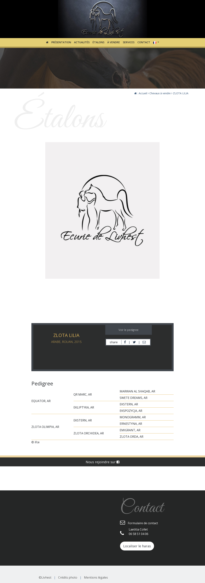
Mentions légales (96, 577)
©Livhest (45, 577)
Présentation (61, 42)
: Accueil (140, 93)
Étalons (98, 42)
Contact (143, 42)
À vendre (113, 42)
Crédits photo (67, 577)
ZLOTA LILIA (179, 93)
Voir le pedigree (129, 330)
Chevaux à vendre (159, 93)
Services (128, 42)
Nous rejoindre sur (102, 462)
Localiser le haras (137, 546)
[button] (156, 42)
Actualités (82, 42)
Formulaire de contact (139, 522)
